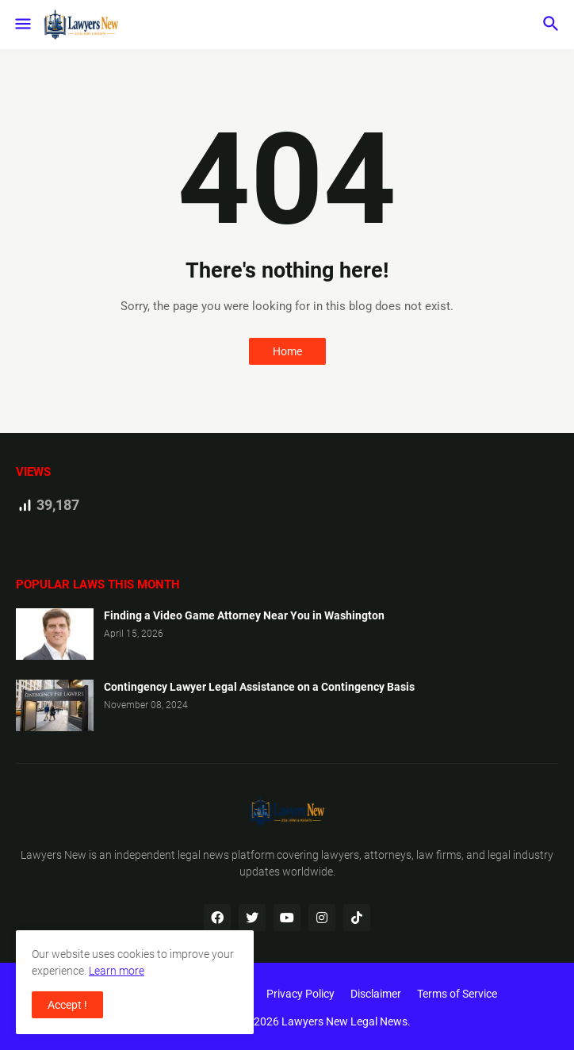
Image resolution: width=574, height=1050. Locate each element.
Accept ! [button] (67, 1004)
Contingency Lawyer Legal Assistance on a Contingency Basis (259, 686)
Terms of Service (457, 993)
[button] (22, 24)
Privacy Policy (300, 993)
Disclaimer (375, 993)
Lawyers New (53, 855)
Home (287, 351)
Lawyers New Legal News (344, 1021)
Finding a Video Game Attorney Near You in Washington (244, 615)
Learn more (116, 970)
